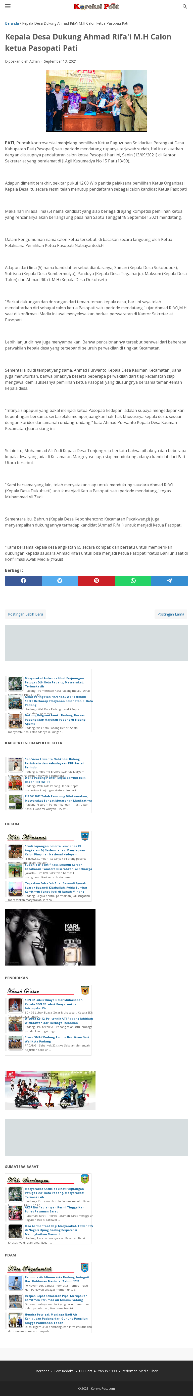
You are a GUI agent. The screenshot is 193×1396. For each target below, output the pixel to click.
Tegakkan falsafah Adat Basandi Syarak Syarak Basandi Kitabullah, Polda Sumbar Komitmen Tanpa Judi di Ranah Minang (56, 887)
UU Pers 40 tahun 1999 (98, 1371)
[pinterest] (96, 581)
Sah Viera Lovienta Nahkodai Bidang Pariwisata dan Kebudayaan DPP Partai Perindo (54, 763)
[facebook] (23, 581)
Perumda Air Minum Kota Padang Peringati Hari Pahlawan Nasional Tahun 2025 (57, 1279)
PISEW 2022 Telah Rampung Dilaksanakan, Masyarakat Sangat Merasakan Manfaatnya (58, 798)
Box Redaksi (64, 1371)
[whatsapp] (133, 581)
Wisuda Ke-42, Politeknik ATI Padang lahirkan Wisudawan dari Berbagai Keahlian (59, 1021)
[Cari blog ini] (185, 7)
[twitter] (60, 581)
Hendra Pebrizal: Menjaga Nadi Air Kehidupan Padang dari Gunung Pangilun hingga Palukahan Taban (56, 1319)
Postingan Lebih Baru (25, 614)
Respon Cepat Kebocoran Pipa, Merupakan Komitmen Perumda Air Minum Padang (56, 1298)
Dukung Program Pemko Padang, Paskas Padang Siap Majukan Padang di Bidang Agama (55, 719)
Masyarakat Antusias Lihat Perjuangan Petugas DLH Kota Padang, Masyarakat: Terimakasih (54, 682)
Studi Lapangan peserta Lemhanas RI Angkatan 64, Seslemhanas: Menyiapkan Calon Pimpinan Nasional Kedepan (55, 850)
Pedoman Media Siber (140, 1371)
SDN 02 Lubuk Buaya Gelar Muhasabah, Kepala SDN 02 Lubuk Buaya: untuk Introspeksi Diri (54, 1004)
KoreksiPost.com (103, 1388)
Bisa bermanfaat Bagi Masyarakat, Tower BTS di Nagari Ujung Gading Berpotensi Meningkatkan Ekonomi (59, 1230)
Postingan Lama (171, 614)
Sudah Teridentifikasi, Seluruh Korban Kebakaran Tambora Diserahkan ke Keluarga (58, 867)
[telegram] (169, 581)
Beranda (43, 1371)
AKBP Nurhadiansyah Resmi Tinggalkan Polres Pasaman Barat (54, 1209)
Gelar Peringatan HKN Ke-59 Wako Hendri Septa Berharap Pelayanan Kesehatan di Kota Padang (59, 701)
